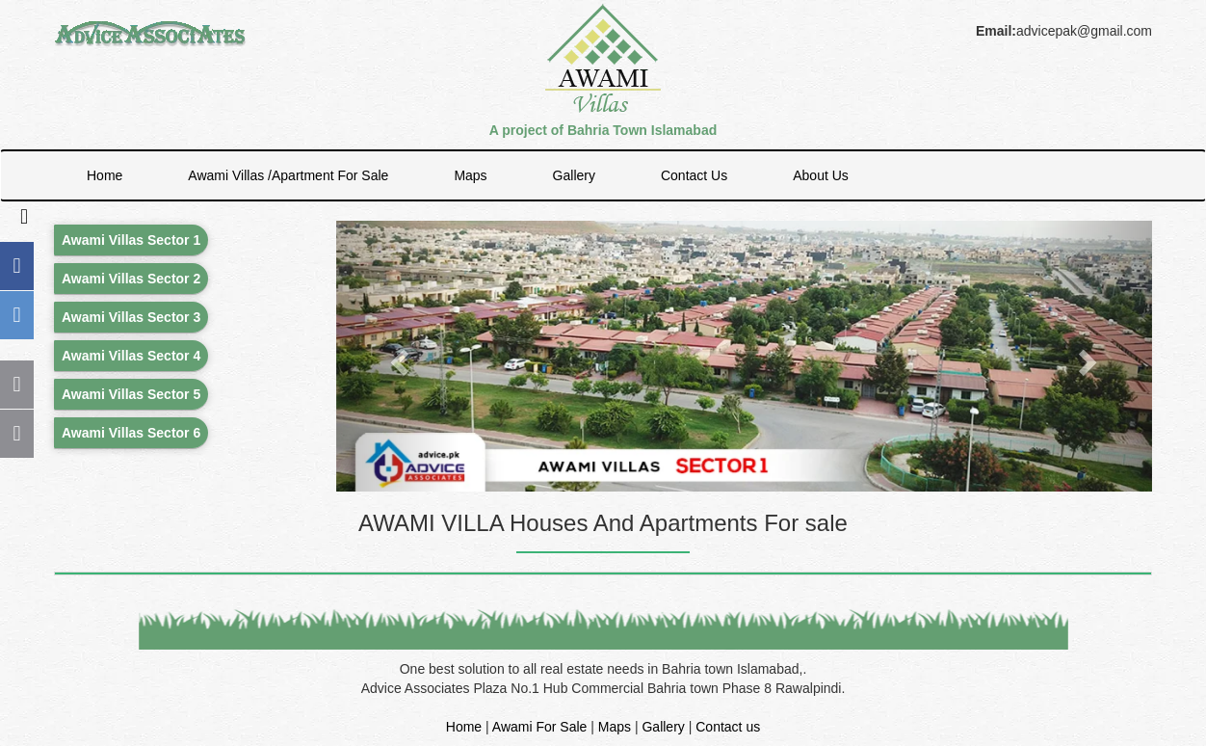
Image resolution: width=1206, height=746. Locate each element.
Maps (470, 175)
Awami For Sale (540, 726)
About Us (821, 175)
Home (104, 175)
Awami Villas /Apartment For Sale (288, 175)
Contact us (727, 726)
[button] (397, 356)
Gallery (574, 175)
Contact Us (694, 175)
